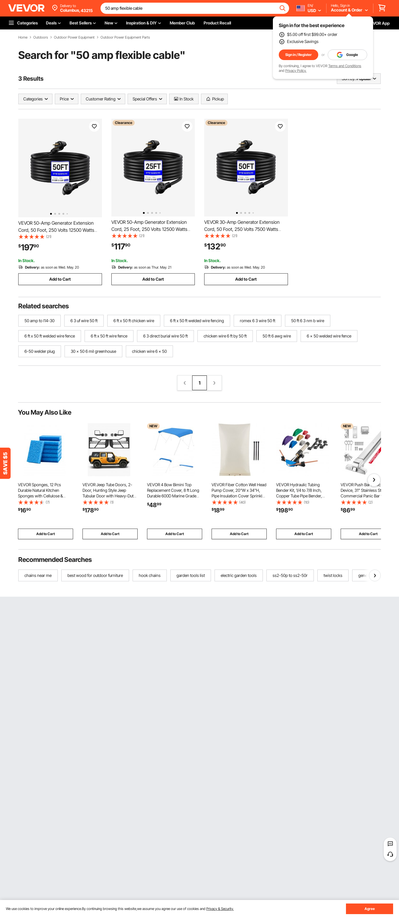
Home (22, 37)
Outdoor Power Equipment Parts (125, 37)
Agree (370, 908)
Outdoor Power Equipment (74, 37)
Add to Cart (60, 279)
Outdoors (40, 37)
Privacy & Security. (220, 908)
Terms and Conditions (344, 66)
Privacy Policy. (295, 70)
